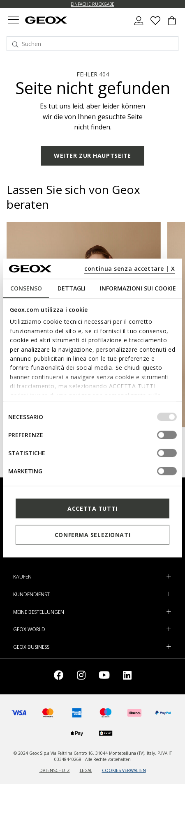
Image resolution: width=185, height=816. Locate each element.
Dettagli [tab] (72, 288)
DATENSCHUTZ (54, 770)
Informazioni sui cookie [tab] (138, 288)
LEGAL (86, 770)
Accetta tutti (92, 508)
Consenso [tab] (26, 288)
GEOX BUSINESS (31, 646)
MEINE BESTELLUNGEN (38, 612)
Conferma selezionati (92, 534)
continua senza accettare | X (129, 268)
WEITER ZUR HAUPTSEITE (92, 155)
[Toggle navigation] (13, 21)
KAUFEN (22, 576)
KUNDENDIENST (31, 594)
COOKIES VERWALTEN (124, 770)
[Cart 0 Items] (171, 24)
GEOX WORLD (29, 629)
